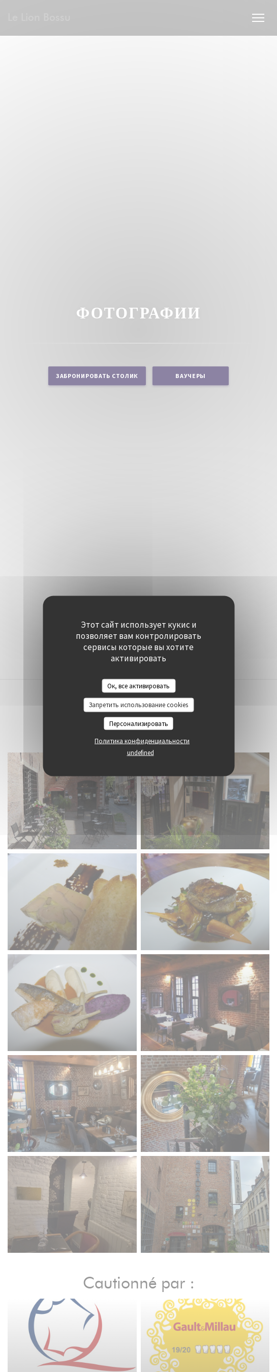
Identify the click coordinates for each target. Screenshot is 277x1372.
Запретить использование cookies (138, 705)
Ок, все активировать (138, 685)
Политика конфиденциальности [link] (142, 741)
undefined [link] (140, 752)
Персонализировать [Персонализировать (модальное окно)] (138, 723)
